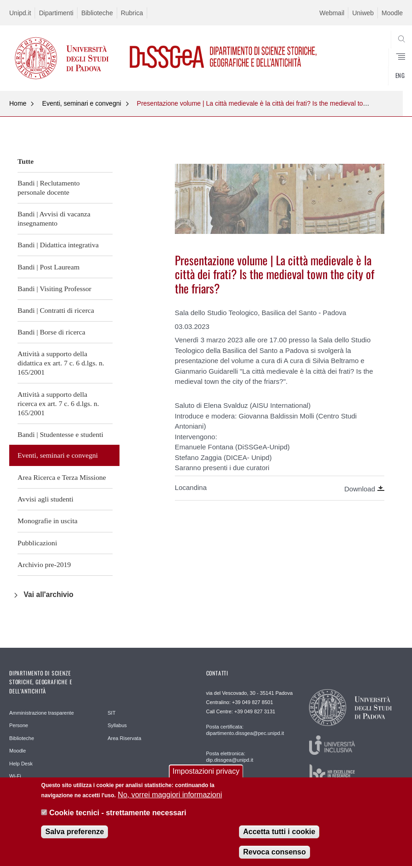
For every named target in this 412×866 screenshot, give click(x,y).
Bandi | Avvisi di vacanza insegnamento (54, 218)
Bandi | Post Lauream (48, 267)
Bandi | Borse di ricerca (51, 332)
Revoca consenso (274, 858)
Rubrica (132, 13)
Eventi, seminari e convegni (81, 103)
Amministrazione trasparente (41, 713)
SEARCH (375, 69)
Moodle (392, 13)
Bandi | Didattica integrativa (58, 245)
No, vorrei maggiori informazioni (170, 801)
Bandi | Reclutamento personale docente (49, 187)
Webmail (331, 13)
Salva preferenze (74, 838)
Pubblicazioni (37, 543)
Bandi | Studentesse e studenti (60, 434)
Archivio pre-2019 (44, 564)
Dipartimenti (56, 13)
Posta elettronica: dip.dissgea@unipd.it (229, 757)
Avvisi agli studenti (45, 499)
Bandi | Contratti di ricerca (56, 310)
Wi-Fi (15, 776)
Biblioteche (97, 13)
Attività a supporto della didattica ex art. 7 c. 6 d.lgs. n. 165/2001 (61, 363)
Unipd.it (20, 13)
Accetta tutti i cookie (279, 838)
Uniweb (363, 13)
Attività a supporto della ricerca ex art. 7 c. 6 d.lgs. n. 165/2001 (58, 403)
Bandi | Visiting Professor (54, 289)
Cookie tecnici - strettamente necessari (117, 819)
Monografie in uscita (48, 521)
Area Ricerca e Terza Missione (62, 477)
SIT (111, 713)
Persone (18, 725)
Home (17, 103)
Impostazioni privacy (206, 777)
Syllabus (117, 725)
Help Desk (21, 763)
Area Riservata (124, 738)
